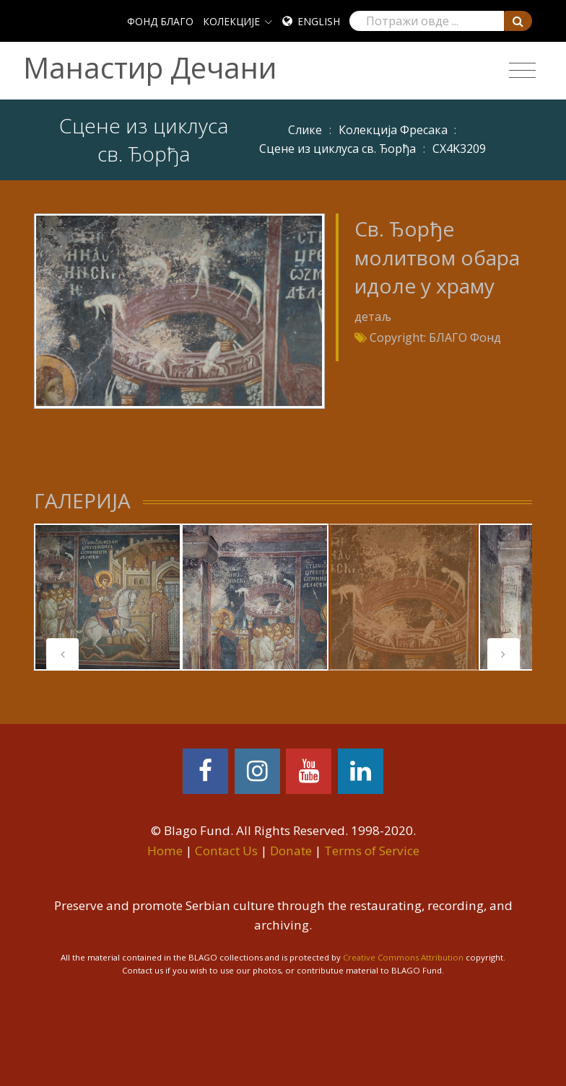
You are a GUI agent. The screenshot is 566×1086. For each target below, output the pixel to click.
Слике (305, 130)
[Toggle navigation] (522, 70)
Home (165, 850)
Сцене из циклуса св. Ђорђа (337, 148)
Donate (291, 850)
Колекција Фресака (393, 130)
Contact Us (226, 850)
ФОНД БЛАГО (160, 21)
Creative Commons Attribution (403, 957)
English (318, 21)
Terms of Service (371, 850)
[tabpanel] (107, 597)
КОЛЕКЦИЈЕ (231, 21)
